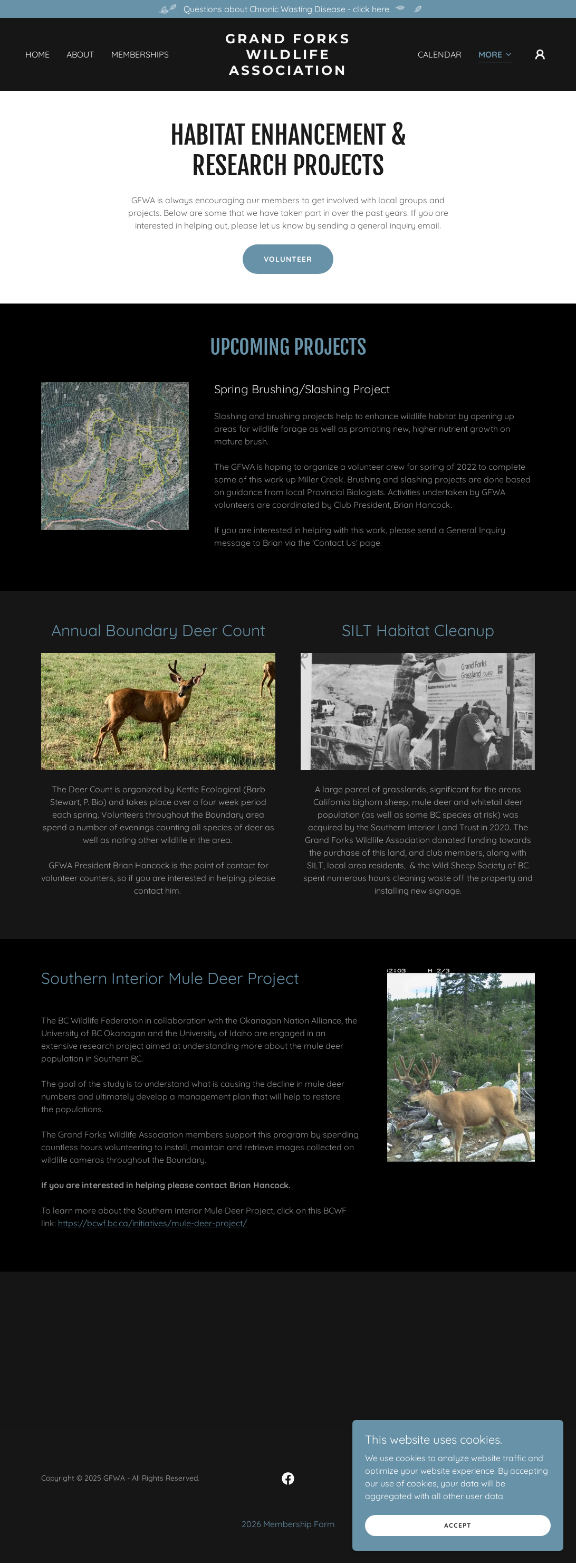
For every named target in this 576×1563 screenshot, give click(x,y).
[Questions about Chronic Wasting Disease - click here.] (288, 9)
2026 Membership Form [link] (288, 1524)
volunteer (288, 259)
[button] (495, 55)
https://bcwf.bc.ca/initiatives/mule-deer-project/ (152, 1223)
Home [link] (37, 54)
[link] (288, 72)
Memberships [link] (140, 54)
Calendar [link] (440, 54)
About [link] (80, 54)
